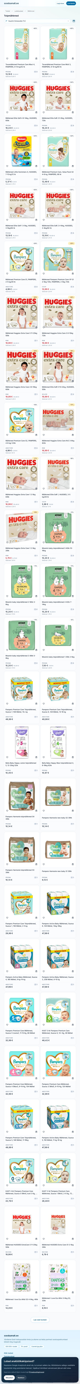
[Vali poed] (74, 21)
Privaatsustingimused (36, 1372)
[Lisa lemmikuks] (7, 58)
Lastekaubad (18, 11)
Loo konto (71, 3)
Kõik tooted (8, 1353)
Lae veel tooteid (40, 1320)
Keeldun (21, 1378)
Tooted (7, 11)
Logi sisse (60, 3)
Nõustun (9, 1378)
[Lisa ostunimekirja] (36, 58)
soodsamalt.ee (11, 3)
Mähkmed (31, 11)
